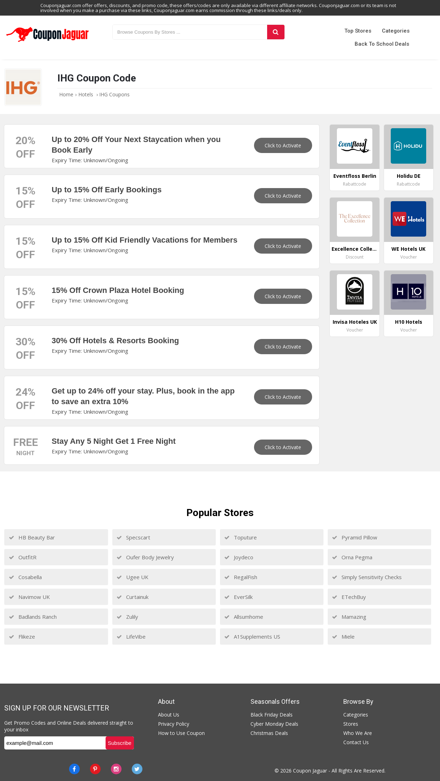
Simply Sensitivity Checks (367, 577)
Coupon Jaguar (310, 770)
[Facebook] (74, 769)
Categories (396, 31)
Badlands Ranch (33, 616)
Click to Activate (283, 145)
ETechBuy (349, 596)
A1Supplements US (252, 636)
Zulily (127, 616)
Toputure (240, 537)
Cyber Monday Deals (274, 723)
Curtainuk (132, 596)
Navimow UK (29, 596)
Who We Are (357, 733)
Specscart (133, 537)
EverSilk (238, 596)
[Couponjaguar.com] (47, 42)
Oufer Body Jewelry (145, 557)
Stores (350, 723)
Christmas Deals (269, 733)
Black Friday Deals (271, 714)
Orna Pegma (352, 557)
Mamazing (349, 616)
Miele (343, 636)
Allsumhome (243, 616)
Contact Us (356, 742)
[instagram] (116, 769)
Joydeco (238, 557)
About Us (168, 714)
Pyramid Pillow (354, 537)
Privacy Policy (173, 723)
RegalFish (240, 577)
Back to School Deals (382, 44)
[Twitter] (137, 769)
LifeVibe (131, 636)
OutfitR (22, 557)
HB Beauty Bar (32, 537)
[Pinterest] (95, 769)
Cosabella (25, 577)
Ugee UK (132, 577)
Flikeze (22, 636)
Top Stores (357, 31)
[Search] (275, 32)
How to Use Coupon (181, 733)
